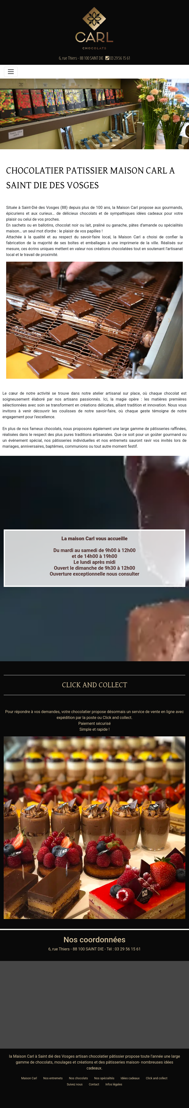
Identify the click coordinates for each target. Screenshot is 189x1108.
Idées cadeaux (130, 1078)
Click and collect (156, 1078)
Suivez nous (74, 1084)
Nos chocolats (78, 1078)
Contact (94, 1084)
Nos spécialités (104, 1078)
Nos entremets (53, 1078)
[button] (14, 114)
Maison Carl (29, 1078)
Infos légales (113, 1084)
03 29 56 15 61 (117, 58)
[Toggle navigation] (11, 72)
